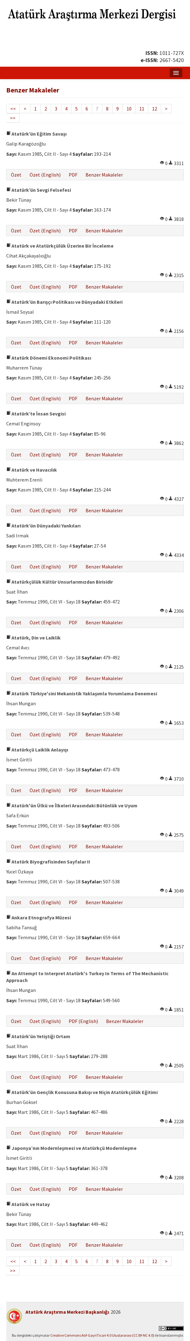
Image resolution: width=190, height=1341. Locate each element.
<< (13, 108)
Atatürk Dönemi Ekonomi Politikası (48, 358)
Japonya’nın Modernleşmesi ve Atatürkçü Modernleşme (71, 1148)
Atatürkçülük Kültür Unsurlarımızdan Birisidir (59, 582)
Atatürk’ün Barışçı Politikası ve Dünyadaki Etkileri (64, 302)
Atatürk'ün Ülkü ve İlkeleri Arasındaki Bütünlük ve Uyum (71, 805)
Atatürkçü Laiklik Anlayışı (37, 750)
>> (13, 118)
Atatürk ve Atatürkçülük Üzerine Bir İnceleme (60, 246)
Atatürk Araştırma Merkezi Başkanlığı (67, 1312)
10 (129, 108)
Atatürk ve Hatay (28, 1204)
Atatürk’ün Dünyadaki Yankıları (43, 525)
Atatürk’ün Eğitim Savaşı (36, 134)
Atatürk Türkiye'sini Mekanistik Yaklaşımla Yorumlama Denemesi (81, 693)
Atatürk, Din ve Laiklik (33, 638)
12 (154, 108)
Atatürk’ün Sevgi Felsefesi (38, 190)
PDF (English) (83, 1021)
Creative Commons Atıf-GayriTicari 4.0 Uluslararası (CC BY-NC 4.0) (102, 1335)
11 (141, 108)
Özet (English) (45, 175)
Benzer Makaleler (104, 175)
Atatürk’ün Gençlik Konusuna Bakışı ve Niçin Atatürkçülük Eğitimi (82, 1092)
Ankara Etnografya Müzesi (38, 917)
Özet (16, 175)
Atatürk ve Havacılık (31, 470)
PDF (73, 175)
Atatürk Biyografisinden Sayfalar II (48, 862)
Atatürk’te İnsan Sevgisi (36, 413)
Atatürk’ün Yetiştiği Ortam (38, 1036)
